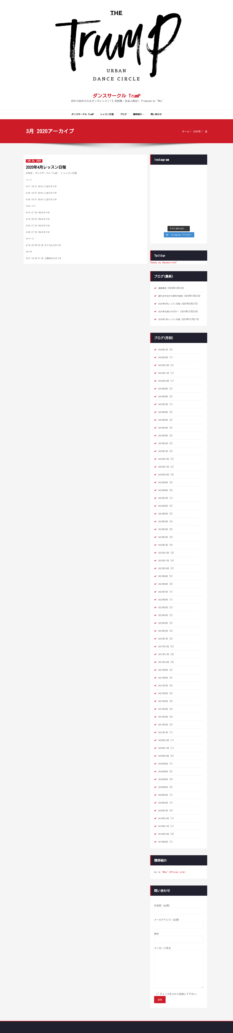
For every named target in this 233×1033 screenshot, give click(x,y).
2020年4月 (163, 781)
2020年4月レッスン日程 (46, 167)
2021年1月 (163, 719)
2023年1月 (163, 531)
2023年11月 (164, 453)
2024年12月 (164, 351)
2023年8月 (163, 476)
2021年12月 (164, 633)
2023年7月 (163, 484)
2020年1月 (163, 797)
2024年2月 (163, 430)
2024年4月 (163, 414)
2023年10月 (164, 461)
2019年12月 (164, 805)
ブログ (123, 114)
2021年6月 (163, 680)
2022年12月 (164, 539)
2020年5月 (163, 773)
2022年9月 (163, 562)
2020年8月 (163, 758)
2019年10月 (164, 820)
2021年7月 (163, 672)
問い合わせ (156, 114)
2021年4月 (163, 695)
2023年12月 (164, 445)
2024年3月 (163, 422)
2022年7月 (163, 578)
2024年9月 (163, 375)
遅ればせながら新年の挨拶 (172, 278)
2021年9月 (163, 656)
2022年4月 (163, 601)
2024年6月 (163, 398)
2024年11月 (164, 359)
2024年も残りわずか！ (170, 298)
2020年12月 (164, 726)
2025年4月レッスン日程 (171, 290)
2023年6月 (163, 492)
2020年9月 (163, 750)
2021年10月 (164, 648)
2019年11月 (164, 812)
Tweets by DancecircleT (163, 245)
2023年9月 (163, 469)
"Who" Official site (173, 858)
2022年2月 (163, 617)
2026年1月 (163, 336)
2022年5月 (163, 594)
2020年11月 (164, 734)
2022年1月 (163, 625)
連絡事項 (163, 270)
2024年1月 (163, 437)
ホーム (185, 131)
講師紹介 (138, 114)
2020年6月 (163, 766)
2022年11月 (164, 547)
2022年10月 (164, 555)
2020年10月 (164, 742)
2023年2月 (163, 523)
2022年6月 (163, 586)
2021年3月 (163, 703)
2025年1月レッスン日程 (171, 306)
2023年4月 (163, 508)
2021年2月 (163, 711)
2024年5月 (163, 406)
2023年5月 (163, 500)
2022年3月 (163, 609)
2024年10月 (164, 367)
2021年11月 (164, 641)
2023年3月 (163, 516)
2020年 (197, 131)
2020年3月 (163, 789)
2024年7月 (163, 391)
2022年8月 (163, 570)
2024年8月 (163, 383)
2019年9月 (163, 828)
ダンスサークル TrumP (116, 95)
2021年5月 (163, 687)
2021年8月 (163, 664)
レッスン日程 (107, 114)
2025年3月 (163, 344)
